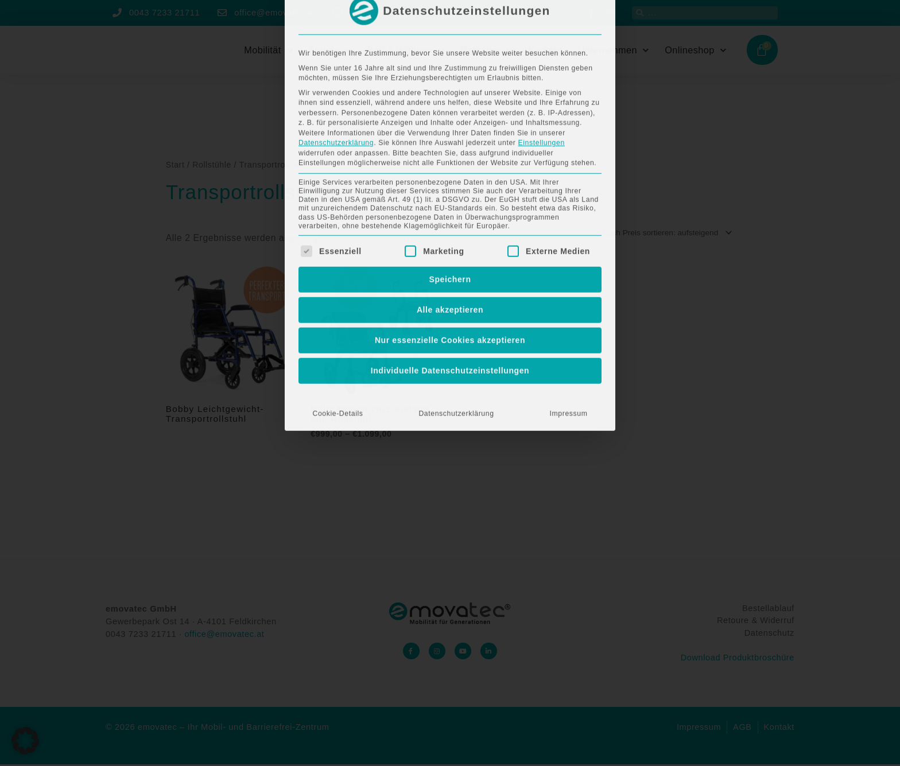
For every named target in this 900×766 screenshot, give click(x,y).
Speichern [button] (450, 129)
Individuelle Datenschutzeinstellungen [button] (450, 220)
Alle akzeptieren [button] (450, 159)
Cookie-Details (337, 263)
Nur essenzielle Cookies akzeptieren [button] (450, 190)
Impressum (569, 263)
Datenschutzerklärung (456, 263)
